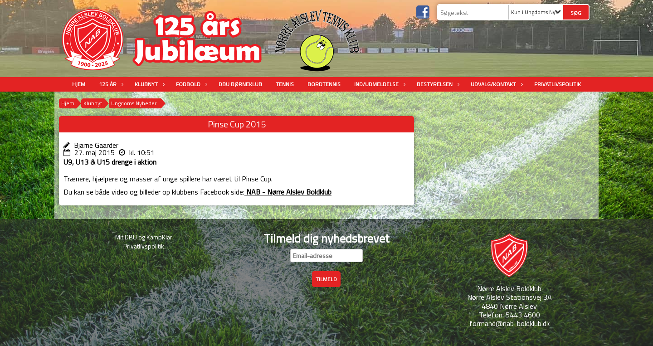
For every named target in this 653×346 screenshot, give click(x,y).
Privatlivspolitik (557, 84)
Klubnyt (148, 84)
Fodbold (190, 84)
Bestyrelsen (437, 84)
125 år (110, 84)
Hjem (78, 84)
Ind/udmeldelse (378, 84)
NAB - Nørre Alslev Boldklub (287, 191)
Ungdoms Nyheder (133, 103)
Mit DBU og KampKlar (143, 237)
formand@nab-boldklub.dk (509, 323)
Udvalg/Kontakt (496, 84)
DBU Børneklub (240, 84)
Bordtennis (324, 84)
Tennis (285, 84)
